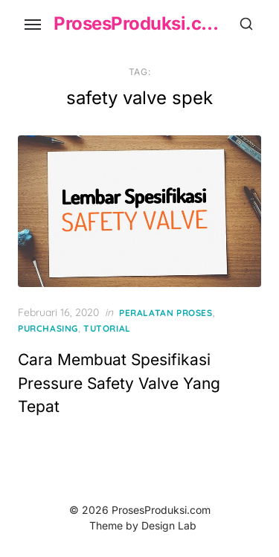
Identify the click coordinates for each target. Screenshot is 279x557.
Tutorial (107, 328)
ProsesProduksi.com (139, 23)
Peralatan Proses (166, 312)
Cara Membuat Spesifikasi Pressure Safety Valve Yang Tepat (119, 383)
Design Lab (168, 525)
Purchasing (48, 328)
